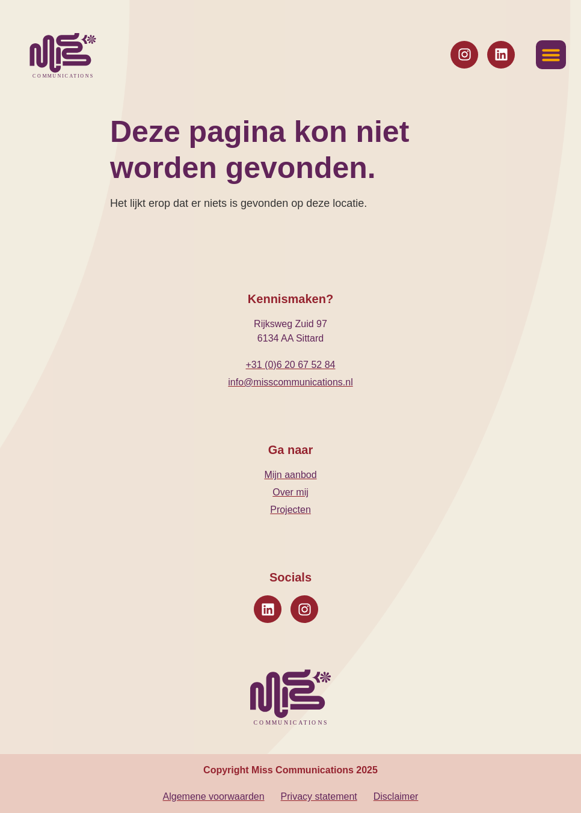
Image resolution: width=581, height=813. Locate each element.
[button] (551, 54)
